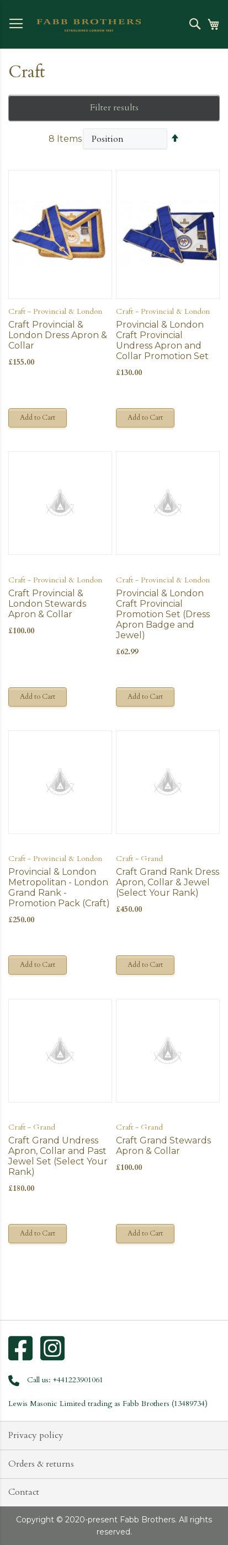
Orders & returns (41, 1464)
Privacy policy (35, 1435)
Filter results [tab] (114, 107)
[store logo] (89, 25)
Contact (23, 1492)
